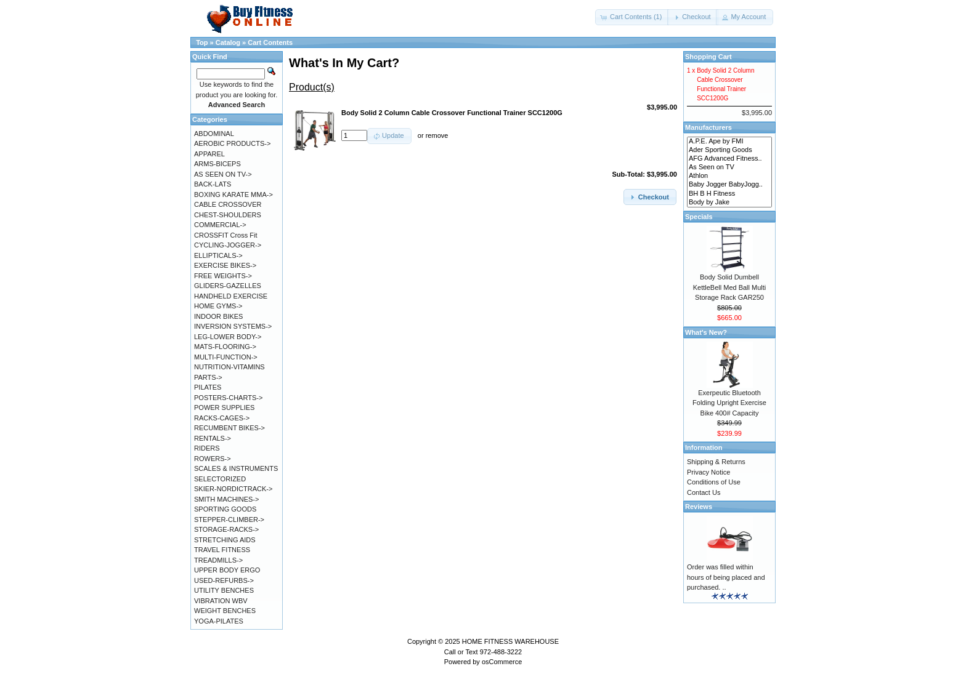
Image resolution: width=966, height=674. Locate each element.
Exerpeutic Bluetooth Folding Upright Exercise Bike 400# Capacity (729, 403)
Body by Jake (729, 202)
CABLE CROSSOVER (227, 204)
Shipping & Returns (716, 461)
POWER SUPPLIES (224, 407)
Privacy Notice (708, 472)
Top (202, 42)
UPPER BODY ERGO (227, 570)
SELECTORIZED (220, 479)
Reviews (698, 506)
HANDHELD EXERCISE (230, 296)
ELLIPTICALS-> (218, 255)
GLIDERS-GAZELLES (227, 285)
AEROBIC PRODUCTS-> (232, 143)
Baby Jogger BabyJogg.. (729, 184)
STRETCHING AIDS (225, 540)
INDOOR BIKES (218, 316)
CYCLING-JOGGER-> (227, 245)
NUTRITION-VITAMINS (229, 367)
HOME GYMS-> (218, 306)
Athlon (729, 176)
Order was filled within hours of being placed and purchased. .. (726, 577)
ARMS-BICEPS (217, 163)
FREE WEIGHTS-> (223, 275)
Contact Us (703, 492)
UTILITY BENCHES (224, 590)
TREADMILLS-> (218, 560)
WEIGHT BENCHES (225, 610)
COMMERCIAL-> (220, 224)
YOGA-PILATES (218, 621)
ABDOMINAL (214, 133)
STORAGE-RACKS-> (226, 529)
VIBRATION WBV (221, 600)
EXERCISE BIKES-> (225, 265)
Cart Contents (270, 42)
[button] (632, 17)
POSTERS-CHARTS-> (228, 397)
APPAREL (209, 154)
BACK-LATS (212, 184)
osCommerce (502, 661)
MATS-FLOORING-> (225, 346)
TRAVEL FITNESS (222, 549)
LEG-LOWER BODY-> (227, 336)
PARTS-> (208, 377)
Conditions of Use (714, 482)
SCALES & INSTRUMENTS (236, 468)
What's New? (706, 332)
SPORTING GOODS (225, 509)
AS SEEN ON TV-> (223, 174)
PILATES (207, 387)
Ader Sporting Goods (729, 150)
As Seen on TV (729, 167)
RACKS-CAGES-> (222, 418)
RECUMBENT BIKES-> (229, 427)
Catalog (228, 42)
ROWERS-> (212, 458)
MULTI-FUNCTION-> (226, 357)
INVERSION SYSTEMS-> (233, 326)
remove (437, 135)
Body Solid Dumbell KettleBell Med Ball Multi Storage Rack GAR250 (729, 287)
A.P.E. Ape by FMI (729, 141)
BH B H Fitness (729, 194)
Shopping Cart (708, 56)
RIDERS (207, 448)
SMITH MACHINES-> (226, 499)
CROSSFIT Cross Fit (225, 235)
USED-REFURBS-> (224, 580)
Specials (699, 216)
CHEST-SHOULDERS (227, 215)
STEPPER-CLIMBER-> (229, 519)
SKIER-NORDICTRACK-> (233, 488)
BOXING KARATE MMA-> (233, 194)
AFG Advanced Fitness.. (729, 158)
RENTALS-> (212, 438)
